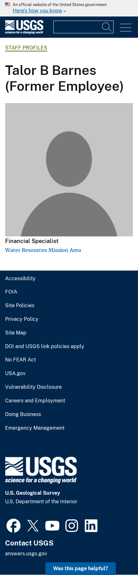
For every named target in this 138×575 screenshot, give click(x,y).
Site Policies (19, 305)
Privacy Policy (21, 319)
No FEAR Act (20, 360)
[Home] (24, 33)
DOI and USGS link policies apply (44, 346)
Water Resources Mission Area (43, 250)
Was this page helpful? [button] (80, 568)
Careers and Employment (35, 401)
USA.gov (15, 373)
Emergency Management (35, 428)
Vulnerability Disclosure (33, 387)
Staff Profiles (26, 48)
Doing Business (23, 414)
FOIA (11, 292)
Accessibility (20, 278)
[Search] (107, 27)
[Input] (83, 27)
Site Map (15, 333)
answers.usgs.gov (26, 554)
